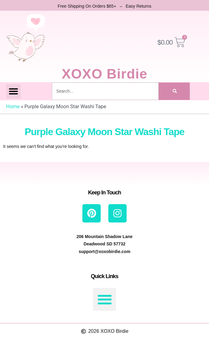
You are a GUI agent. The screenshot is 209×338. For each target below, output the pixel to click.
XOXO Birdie (104, 74)
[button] (13, 91)
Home (13, 106)
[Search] (174, 91)
